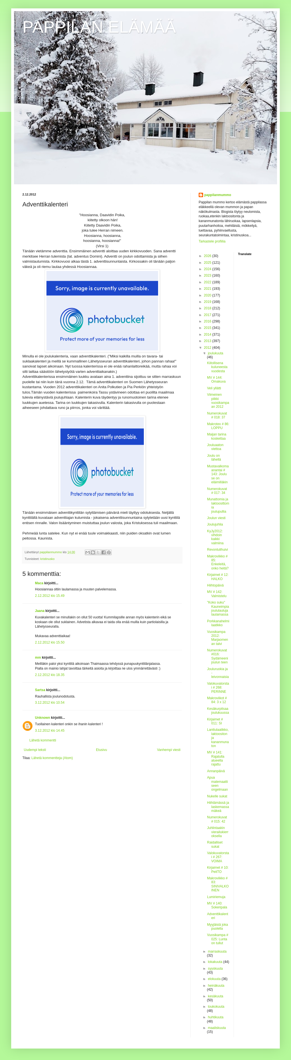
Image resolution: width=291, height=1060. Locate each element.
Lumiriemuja (216, 897)
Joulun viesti (216, 518)
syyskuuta (215, 969)
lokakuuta (215, 962)
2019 (208, 302)
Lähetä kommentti (42, 740)
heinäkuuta (216, 986)
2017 (208, 315)
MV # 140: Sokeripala (217, 905)
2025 (208, 263)
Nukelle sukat (217, 796)
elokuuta (215, 979)
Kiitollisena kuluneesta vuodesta (217, 367)
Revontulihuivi (217, 550)
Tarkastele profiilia (212, 241)
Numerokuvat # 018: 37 (217, 415)
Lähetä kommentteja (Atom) (52, 758)
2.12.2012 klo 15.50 (49, 642)
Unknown (42, 718)
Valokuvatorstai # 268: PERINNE (218, 688)
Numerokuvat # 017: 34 (217, 491)
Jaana (39, 611)
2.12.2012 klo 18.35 (49, 675)
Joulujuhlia (215, 524)
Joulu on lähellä (214, 457)
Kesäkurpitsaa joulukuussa (218, 711)
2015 (208, 328)
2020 (208, 295)
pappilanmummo (217, 195)
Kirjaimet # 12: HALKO (218, 577)
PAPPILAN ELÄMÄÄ (99, 27)
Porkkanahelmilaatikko (218, 623)
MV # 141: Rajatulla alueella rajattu (215, 758)
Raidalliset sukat (214, 844)
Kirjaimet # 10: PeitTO (218, 869)
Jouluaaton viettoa (215, 447)
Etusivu (101, 750)
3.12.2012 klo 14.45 (49, 730)
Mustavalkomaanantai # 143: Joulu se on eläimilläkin (218, 474)
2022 (208, 282)
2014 (208, 334)
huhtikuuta (215, 1017)
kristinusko (47, 558)
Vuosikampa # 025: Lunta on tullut (217, 939)
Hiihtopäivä (215, 585)
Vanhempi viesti (168, 750)
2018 (208, 308)
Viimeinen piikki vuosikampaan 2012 (218, 401)
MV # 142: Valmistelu (216, 594)
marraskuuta (217, 951)
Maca (39, 583)
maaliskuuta (217, 1028)
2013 (208, 341)
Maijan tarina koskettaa (216, 436)
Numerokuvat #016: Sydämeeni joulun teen (217, 656)
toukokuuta (216, 1007)
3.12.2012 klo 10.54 (49, 703)
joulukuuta (215, 353)
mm (38, 657)
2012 (208, 348)
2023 (208, 275)
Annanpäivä (216, 771)
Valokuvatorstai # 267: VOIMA (218, 857)
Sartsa (40, 690)
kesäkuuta (215, 996)
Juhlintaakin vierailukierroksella (217, 832)
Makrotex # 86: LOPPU (218, 426)
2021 (208, 289)
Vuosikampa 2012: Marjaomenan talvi (217, 638)
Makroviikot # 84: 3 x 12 (217, 700)
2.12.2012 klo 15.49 (49, 596)
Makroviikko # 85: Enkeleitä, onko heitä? (218, 562)
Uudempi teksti (35, 750)
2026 (208, 256)
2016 (208, 321)
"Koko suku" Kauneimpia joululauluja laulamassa (218, 608)
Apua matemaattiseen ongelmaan (217, 784)
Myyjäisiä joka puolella (217, 927)
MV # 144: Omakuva (216, 379)
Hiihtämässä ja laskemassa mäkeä (218, 807)
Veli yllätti (214, 388)
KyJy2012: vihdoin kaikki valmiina (215, 537)
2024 (208, 269)
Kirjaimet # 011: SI (215, 721)
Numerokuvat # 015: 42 (217, 819)
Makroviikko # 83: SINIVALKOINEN (218, 884)
